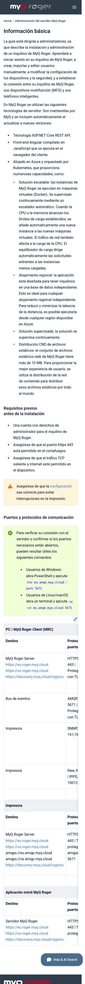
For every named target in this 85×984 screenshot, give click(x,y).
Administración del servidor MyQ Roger (40, 21)
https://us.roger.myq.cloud (27, 671)
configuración (61, 486)
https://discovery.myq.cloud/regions (35, 677)
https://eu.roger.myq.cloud (27, 664)
